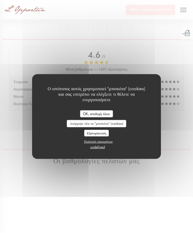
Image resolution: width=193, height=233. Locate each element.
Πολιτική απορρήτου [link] (98, 141)
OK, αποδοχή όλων (96, 113)
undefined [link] (97, 147)
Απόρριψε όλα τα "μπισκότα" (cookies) (96, 123)
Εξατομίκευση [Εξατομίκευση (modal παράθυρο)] (96, 133)
